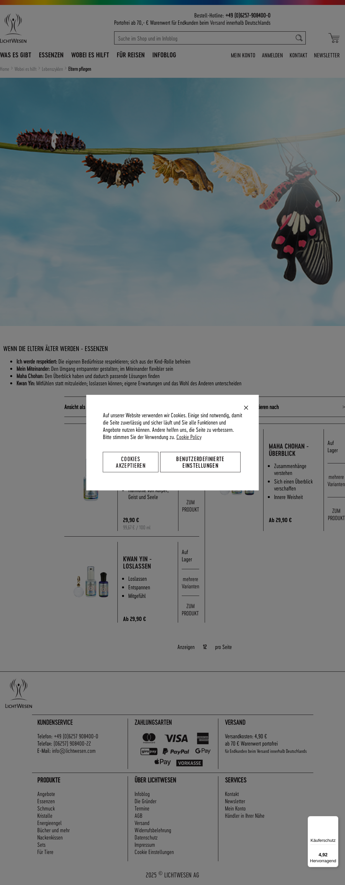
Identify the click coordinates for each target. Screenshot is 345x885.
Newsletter (327, 54)
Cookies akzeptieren (130, 461)
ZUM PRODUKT (190, 505)
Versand (217, 22)
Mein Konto (243, 54)
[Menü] (334, 820)
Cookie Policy (189, 436)
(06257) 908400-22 (72, 743)
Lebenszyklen (53, 69)
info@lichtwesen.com (74, 750)
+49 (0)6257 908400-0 (76, 735)
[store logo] (34, 28)
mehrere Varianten (336, 480)
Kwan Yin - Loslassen (137, 562)
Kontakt (298, 54)
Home (5, 69)
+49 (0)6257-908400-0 (247, 15)
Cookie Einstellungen (154, 851)
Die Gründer (145, 800)
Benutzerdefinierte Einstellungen (200, 461)
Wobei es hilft (26, 69)
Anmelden (272, 54)
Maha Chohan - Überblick (289, 449)
